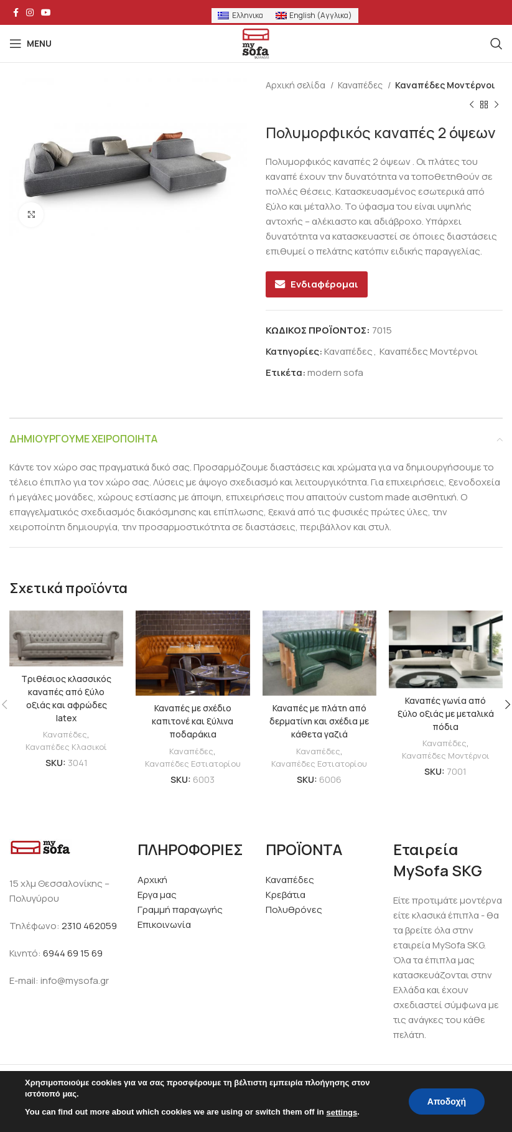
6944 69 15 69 (73, 953)
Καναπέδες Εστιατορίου (192, 763)
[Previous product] (471, 105)
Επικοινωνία (164, 924)
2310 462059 (89, 925)
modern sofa (335, 372)
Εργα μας (157, 894)
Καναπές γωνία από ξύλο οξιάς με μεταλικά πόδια (445, 713)
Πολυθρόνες (294, 909)
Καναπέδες (361, 85)
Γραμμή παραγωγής (180, 909)
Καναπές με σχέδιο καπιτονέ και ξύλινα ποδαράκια (192, 721)
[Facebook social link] (15, 12)
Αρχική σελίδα (296, 85)
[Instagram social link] (29, 12)
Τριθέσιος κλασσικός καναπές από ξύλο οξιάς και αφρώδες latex (66, 698)
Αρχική (152, 879)
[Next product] (496, 105)
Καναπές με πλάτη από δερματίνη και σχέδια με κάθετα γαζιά (319, 721)
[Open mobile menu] (30, 43)
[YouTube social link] (46, 12)
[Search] (496, 43)
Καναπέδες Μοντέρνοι (445, 85)
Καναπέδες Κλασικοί (66, 746)
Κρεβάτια (285, 894)
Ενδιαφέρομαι (324, 284)
